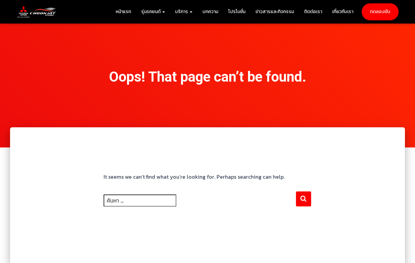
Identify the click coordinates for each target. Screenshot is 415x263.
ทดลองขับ (380, 11)
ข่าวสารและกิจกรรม (274, 11)
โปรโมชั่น (236, 11)
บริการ (183, 11)
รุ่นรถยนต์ (153, 11)
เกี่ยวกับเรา (342, 11)
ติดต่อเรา (313, 11)
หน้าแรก (123, 11)
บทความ (210, 11)
